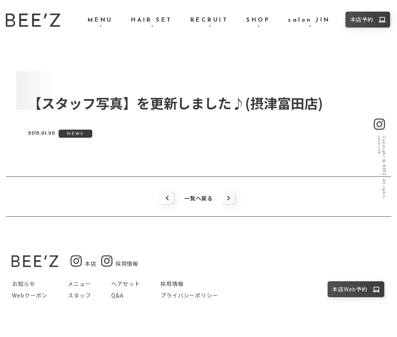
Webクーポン (29, 295)
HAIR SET (151, 20)
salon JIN (309, 20)
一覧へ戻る (198, 198)
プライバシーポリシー (189, 295)
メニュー (79, 283)
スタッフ (79, 295)
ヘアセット (125, 283)
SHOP (258, 20)
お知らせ (23, 283)
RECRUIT (209, 20)
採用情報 (172, 283)
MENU (100, 20)
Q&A (117, 295)
